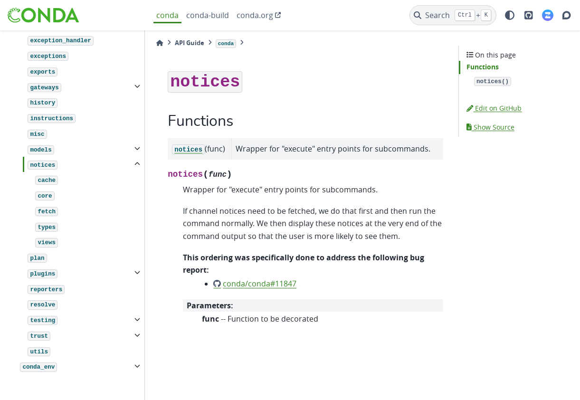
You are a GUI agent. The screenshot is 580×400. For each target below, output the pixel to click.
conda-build (207, 15)
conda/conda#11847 (259, 283)
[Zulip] (547, 15)
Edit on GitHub (494, 108)
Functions (482, 67)
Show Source (490, 127)
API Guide (189, 42)
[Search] (452, 15)
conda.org (255, 15)
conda (167, 15)
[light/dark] (509, 15)
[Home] (159, 43)
